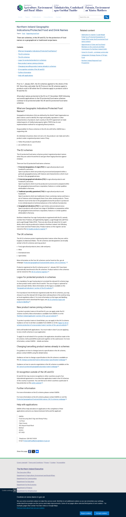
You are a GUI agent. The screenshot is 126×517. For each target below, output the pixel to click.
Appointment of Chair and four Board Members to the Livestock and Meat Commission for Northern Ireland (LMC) (94, 47)
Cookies (53, 462)
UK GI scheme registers (40, 272)
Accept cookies (101, 513)
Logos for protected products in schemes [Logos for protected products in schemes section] (32, 60)
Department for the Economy (26, 485)
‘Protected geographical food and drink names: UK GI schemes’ (45, 263)
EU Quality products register (37, 229)
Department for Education (25, 481)
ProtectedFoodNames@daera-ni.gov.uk (36, 441)
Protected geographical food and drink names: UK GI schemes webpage (42, 399)
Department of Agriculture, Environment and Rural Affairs (36, 475)
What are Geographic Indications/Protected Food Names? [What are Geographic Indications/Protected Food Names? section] (37, 51)
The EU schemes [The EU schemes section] (24, 54)
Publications (36, 17)
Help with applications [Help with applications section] (25, 75)
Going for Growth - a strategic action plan (95, 52)
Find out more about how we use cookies (30, 508)
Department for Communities (27, 478)
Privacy (46, 462)
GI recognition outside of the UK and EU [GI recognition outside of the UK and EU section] (31, 69)
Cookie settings (7, 490)
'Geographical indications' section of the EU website (35, 288)
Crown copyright (22, 462)
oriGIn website (37, 383)
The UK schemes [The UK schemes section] (24, 57)
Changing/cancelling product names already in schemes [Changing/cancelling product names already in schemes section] (37, 66)
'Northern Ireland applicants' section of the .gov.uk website (37, 316)
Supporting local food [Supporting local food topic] (32, 33)
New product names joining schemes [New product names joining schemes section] (31, 63)
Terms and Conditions (36, 462)
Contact (58, 17)
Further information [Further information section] (24, 72)
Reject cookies (86, 513)
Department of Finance (24, 488)
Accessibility (61, 462)
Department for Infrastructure (27, 491)
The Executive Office (24, 472)
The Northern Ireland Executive (30, 469)
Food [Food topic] (23, 33)
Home (20, 17)
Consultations (48, 17)
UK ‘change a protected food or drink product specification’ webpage (43, 360)
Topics (27, 17)
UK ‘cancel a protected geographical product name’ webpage (38, 367)
